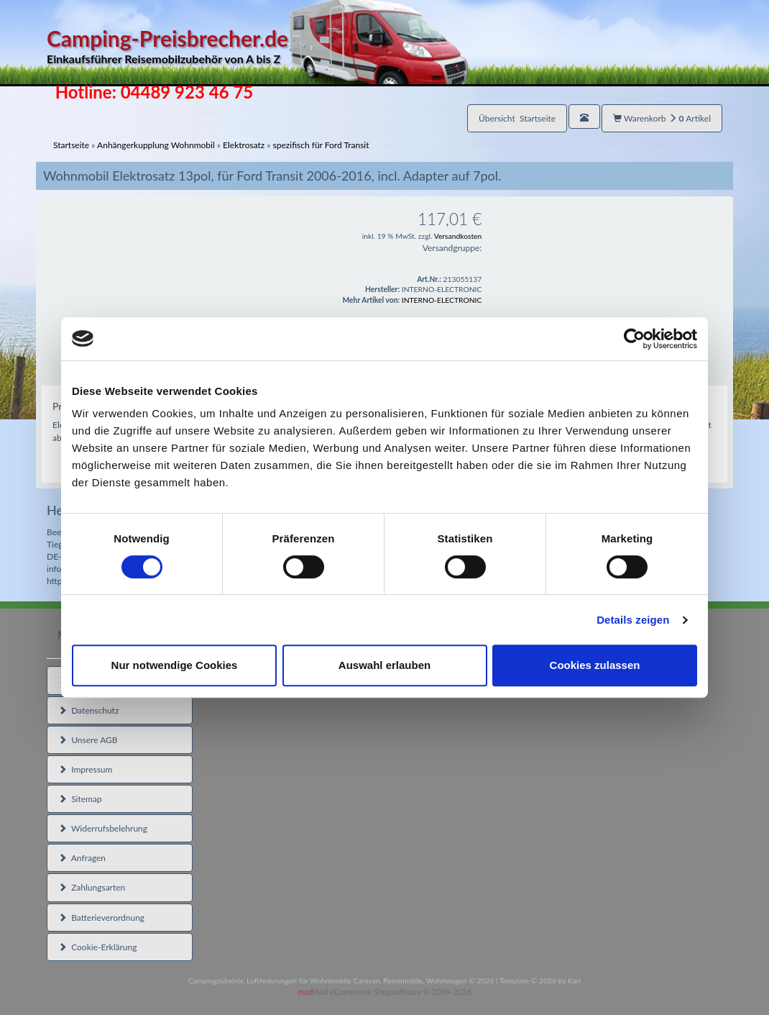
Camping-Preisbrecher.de (257, 46)
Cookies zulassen (595, 665)
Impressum (85, 769)
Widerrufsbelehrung (102, 828)
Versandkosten (458, 236)
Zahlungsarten (91, 887)
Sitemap (80, 798)
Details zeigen (633, 620)
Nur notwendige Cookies (174, 665)
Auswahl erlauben (384, 665)
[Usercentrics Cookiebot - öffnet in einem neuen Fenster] (634, 339)
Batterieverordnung (101, 917)
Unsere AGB (88, 739)
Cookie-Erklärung (97, 947)
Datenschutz (88, 710)
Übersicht (517, 118)
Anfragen (82, 857)
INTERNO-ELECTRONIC (442, 300)
